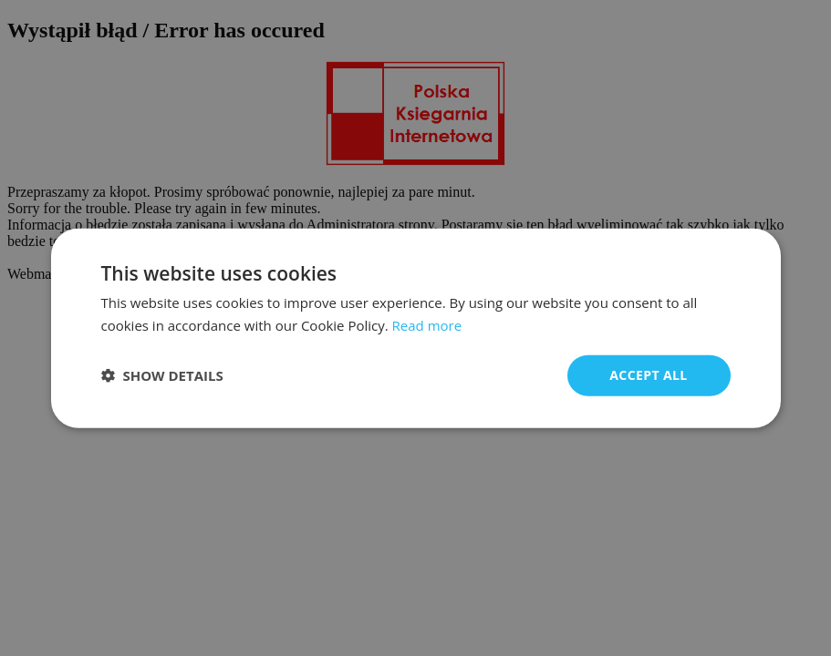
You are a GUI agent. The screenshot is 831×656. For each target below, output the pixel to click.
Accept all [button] (648, 375)
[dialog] (416, 328)
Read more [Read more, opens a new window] (427, 325)
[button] (162, 375)
